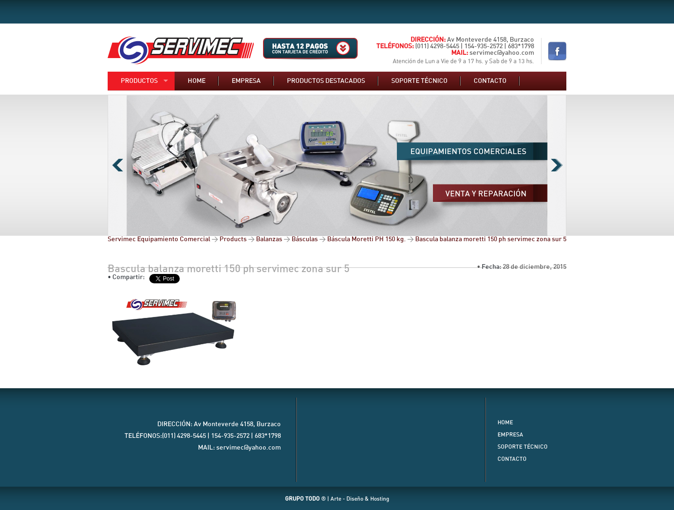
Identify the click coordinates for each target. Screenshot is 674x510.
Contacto (490, 81)
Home (196, 81)
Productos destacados (326, 81)
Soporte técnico (419, 81)
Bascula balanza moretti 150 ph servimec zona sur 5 (229, 269)
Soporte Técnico (523, 447)
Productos (139, 81)
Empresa (246, 81)
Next (556, 165)
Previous (117, 165)
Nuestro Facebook (557, 51)
